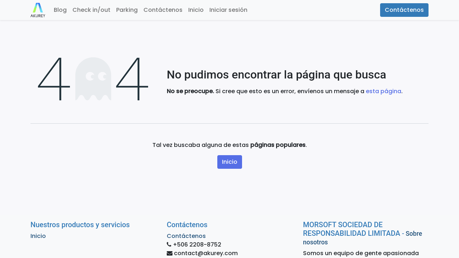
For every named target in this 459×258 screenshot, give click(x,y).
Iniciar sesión (228, 10)
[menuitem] (60, 10)
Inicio (229, 162)
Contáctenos (404, 10)
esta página (383, 91)
